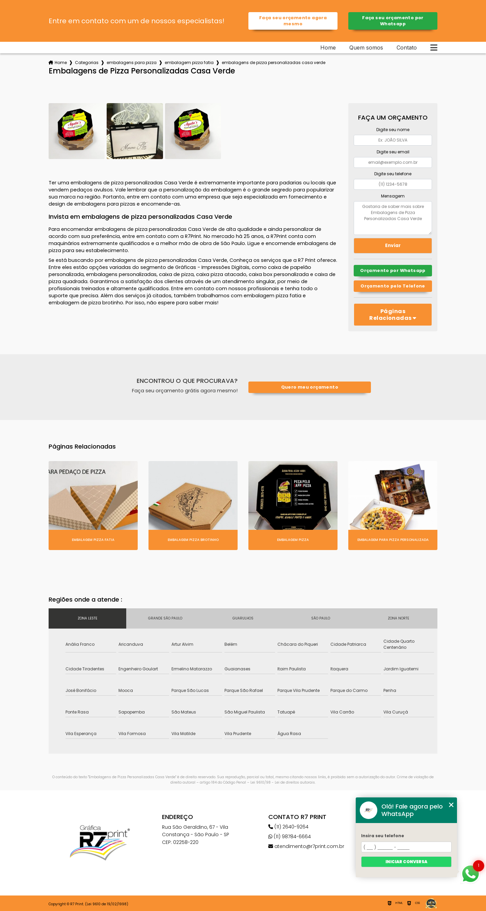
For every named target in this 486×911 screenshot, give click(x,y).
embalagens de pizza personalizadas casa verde (273, 62)
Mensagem (393, 196)
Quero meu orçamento (309, 387)
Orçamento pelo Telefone (392, 286)
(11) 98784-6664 (289, 836)
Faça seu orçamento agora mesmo (293, 21)
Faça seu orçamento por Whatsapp (392, 21)
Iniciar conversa (406, 861)
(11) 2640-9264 (288, 826)
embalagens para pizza (132, 62)
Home (328, 47)
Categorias (87, 62)
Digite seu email (393, 152)
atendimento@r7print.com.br (306, 846)
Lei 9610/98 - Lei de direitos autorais (282, 782)
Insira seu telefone (382, 836)
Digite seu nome (392, 129)
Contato (407, 47)
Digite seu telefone (392, 174)
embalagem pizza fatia (189, 62)
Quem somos (366, 47)
